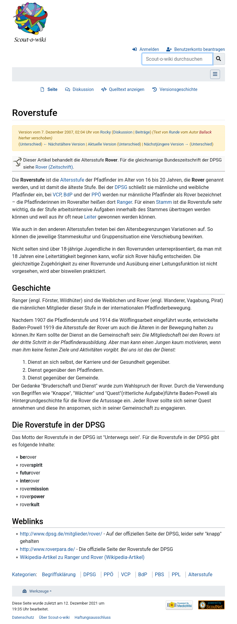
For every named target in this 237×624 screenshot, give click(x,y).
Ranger (124, 202)
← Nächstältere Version (64, 144)
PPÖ (96, 195)
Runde (174, 132)
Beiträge (142, 132)
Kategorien (24, 574)
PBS (159, 574)
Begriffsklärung (59, 574)
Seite (52, 89)
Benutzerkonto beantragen (199, 49)
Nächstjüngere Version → (166, 144)
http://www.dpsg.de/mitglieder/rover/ (61, 534)
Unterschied (30, 144)
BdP (68, 195)
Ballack (205, 132)
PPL (176, 574)
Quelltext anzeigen (126, 89)
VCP (57, 195)
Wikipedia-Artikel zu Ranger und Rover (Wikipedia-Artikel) (82, 557)
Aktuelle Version (102, 144)
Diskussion (83, 89)
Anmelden (149, 49)
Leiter (90, 217)
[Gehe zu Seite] (218, 59)
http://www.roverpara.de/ (47, 549)
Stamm (164, 202)
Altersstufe (72, 180)
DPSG (121, 187)
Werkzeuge (39, 591)
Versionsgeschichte (178, 89)
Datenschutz (23, 617)
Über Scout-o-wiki (54, 617)
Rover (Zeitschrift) (54, 167)
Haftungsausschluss (93, 617)
